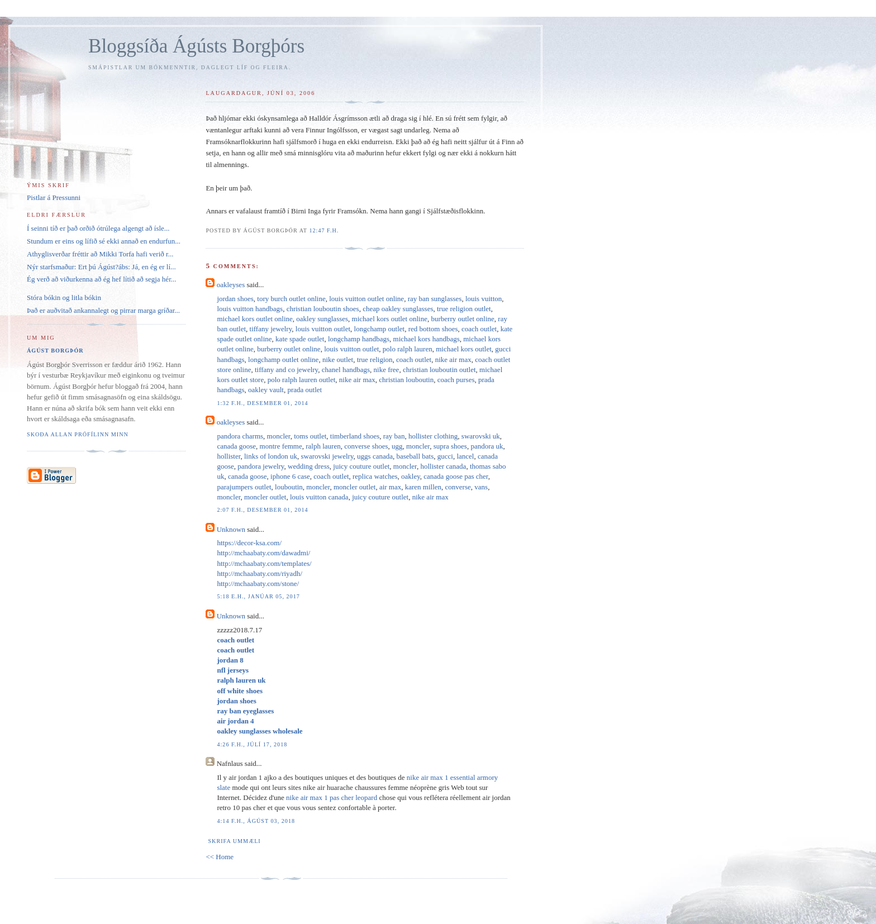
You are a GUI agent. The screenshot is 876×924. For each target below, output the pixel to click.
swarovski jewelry (327, 456)
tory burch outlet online (291, 298)
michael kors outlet (464, 349)
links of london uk (270, 456)
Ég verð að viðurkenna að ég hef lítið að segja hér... (102, 279)
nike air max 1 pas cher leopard (331, 797)
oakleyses (231, 284)
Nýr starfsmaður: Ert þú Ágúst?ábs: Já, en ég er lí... (101, 267)
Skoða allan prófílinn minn (77, 434)
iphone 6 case (290, 476)
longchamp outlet (379, 329)
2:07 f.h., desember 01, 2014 (262, 510)
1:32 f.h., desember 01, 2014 (262, 403)
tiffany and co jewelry (286, 369)
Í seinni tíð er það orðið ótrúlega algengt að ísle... (98, 228)
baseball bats (415, 456)
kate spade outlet (299, 339)
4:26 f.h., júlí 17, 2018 (252, 744)
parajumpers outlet (244, 487)
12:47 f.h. (324, 230)
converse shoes (366, 446)
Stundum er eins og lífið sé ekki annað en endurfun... (103, 241)
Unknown (231, 529)
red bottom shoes (433, 329)
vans (481, 487)
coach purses (456, 379)
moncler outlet (354, 487)
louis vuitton (483, 298)
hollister (228, 456)
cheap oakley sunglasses (398, 308)
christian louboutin (406, 379)
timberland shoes (354, 436)
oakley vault (266, 389)
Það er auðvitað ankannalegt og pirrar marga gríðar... (103, 310)
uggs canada (375, 456)
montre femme (281, 446)
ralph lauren (323, 446)
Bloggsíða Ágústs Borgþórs (196, 46)
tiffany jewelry (271, 329)
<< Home (220, 856)
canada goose (236, 446)
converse (458, 487)
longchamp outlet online (283, 359)
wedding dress (309, 466)
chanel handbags (346, 369)
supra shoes (450, 446)
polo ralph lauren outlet (302, 379)
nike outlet (337, 359)
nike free (386, 369)
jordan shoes (235, 298)
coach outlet (479, 329)
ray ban (394, 436)
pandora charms (240, 436)
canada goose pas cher (455, 476)
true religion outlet (464, 308)
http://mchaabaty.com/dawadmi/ (263, 553)
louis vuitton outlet (323, 329)
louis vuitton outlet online (366, 298)
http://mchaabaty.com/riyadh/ (259, 573)
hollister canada (443, 466)
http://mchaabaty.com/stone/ (258, 583)
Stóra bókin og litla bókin (64, 297)
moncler (279, 436)
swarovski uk (480, 436)
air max (390, 487)
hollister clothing (433, 436)
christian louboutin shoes (323, 308)
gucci (445, 456)
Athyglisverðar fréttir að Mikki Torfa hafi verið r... (100, 254)
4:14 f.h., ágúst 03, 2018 (256, 821)
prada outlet (304, 389)
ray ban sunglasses (435, 298)
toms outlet (310, 436)
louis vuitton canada (319, 497)
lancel (465, 456)
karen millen (423, 487)
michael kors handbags (426, 339)
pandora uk (486, 446)
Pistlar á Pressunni (53, 197)
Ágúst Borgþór (55, 350)
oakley (410, 476)
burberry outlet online (462, 319)
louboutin (289, 487)
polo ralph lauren (407, 349)
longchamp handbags (358, 339)
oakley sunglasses (322, 319)
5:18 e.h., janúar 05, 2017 (258, 596)
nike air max (453, 359)
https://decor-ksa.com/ (249, 543)
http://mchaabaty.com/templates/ (264, 563)
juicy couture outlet (361, 466)
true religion (375, 359)
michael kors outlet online (254, 319)
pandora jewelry (260, 466)
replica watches (375, 476)
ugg (397, 446)
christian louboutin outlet (439, 369)
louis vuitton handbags (250, 308)
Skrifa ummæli (234, 841)
